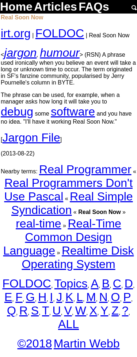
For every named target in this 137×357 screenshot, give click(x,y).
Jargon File (31, 137)
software (73, 111)
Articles (55, 6)
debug (17, 111)
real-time (38, 223)
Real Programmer (85, 169)
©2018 (34, 343)
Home (16, 6)
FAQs (94, 6)
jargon (20, 52)
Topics (71, 283)
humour (60, 52)
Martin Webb (87, 343)
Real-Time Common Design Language (62, 237)
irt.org (16, 33)
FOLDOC (59, 33)
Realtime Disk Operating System (78, 257)
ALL (68, 324)
